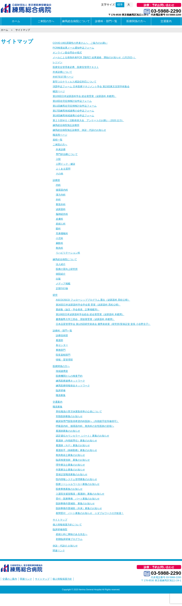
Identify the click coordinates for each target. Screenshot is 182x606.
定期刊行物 (62, 288)
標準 (120, 4)
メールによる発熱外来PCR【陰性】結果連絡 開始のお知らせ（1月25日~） (94, 57)
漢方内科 (61, 194)
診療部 (56, 180)
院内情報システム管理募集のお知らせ (76, 479)
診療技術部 (62, 335)
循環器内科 (62, 189)
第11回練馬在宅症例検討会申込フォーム (75, 105)
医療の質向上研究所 (67, 269)
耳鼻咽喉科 (62, 233)
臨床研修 (61, 390)
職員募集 (61, 395)
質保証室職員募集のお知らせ (71, 474)
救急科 (59, 248)
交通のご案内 (9, 578)
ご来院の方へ (46, 21)
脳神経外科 (62, 214)
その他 (59, 173)
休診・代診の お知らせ (65, 545)
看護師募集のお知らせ (68, 430)
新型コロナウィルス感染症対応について (74, 81)
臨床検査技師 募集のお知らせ (73, 460)
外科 (58, 199)
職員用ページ (60, 134)
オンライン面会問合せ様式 (67, 52)
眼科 (58, 228)
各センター (62, 345)
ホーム (16, 21)
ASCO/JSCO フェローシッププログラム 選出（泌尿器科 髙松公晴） (93, 299)
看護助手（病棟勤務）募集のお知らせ (76, 450)
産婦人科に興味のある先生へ (71, 534)
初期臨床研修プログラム (69, 539)
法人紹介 (61, 264)
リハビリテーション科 (68, 252)
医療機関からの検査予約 (69, 375)
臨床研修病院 (60, 529)
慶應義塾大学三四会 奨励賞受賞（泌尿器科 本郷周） (85, 319)
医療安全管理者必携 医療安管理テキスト (76, 67)
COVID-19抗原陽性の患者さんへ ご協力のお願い (80, 42)
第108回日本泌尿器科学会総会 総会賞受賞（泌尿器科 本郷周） (90, 314)
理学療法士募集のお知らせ (70, 464)
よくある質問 (63, 168)
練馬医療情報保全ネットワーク (73, 385)
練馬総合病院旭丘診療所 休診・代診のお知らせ (79, 130)
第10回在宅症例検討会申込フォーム (72, 101)
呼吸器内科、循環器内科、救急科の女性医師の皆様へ (85, 426)
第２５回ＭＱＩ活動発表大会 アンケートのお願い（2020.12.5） (88, 120)
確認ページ (59, 91)
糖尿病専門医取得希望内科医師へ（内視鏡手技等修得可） (87, 421)
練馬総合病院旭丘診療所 (66, 125)
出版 (58, 278)
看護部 (59, 340)
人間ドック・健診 (65, 164)
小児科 (59, 238)
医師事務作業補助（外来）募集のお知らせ (79, 508)
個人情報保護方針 (62, 578)
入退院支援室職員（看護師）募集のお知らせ (80, 493)
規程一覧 (57, 139)
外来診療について (62, 72)
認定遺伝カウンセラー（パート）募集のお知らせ (82, 435)
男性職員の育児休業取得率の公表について (79, 411)
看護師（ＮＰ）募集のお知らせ (73, 445)
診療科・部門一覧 (106, 21)
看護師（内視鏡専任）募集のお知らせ (76, 440)
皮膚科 (59, 219)
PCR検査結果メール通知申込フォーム (73, 47)
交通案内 (166, 21)
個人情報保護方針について (67, 524)
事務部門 (61, 350)
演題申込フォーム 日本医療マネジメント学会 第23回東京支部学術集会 (91, 86)
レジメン (57, 62)
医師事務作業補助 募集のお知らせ (75, 503)
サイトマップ (17, 41)
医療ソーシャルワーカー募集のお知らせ (77, 484)
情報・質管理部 (64, 359)
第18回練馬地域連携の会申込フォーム (73, 115)
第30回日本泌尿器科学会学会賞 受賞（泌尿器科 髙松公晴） (88, 304)
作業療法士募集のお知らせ (70, 469)
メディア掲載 (63, 283)
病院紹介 (61, 273)
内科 (58, 185)
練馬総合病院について (76, 21)
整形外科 (61, 204)
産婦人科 (61, 223)
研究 (55, 295)
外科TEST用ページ (63, 76)
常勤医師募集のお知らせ (69, 416)
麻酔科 (59, 243)
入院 (58, 159)
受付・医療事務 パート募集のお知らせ (77, 498)
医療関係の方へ (136, 21)
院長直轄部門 (63, 354)
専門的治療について (67, 154)
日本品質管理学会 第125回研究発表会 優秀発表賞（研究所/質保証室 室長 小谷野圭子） (103, 324)
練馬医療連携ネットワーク (70, 380)
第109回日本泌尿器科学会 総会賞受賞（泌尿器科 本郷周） (84, 96)
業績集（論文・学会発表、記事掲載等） (77, 309)
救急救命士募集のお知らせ (70, 455)
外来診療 (61, 149)
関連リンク (59, 550)
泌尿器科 (61, 209)
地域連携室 (62, 371)
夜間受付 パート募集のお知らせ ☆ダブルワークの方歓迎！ (90, 513)
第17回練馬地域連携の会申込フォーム (73, 110)
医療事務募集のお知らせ (69, 489)
